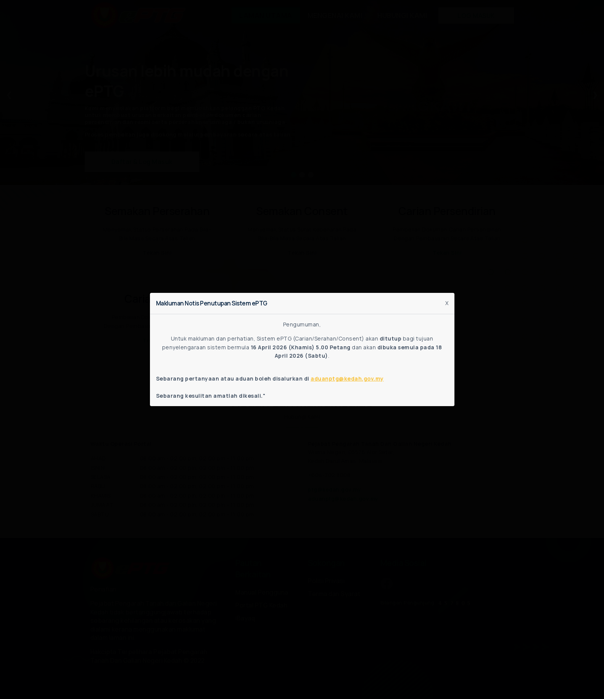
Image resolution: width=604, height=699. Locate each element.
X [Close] (446, 303)
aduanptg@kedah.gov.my (347, 378)
